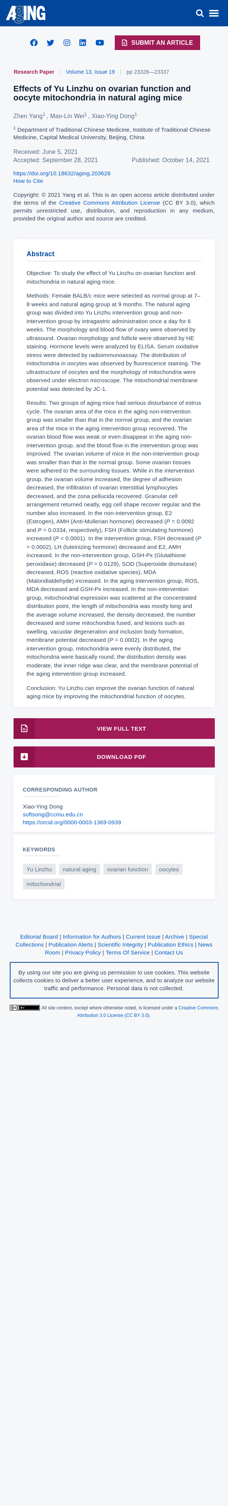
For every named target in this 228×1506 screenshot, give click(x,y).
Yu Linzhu (39, 869)
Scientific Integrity (120, 944)
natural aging (79, 869)
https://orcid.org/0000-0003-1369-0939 (72, 822)
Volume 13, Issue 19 (90, 72)
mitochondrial (44, 884)
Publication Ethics (170, 944)
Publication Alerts (71, 944)
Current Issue (143, 936)
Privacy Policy (83, 952)
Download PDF (80, 756)
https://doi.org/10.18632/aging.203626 (62, 173)
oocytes (169, 869)
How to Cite (28, 181)
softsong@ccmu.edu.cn (53, 814)
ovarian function (127, 869)
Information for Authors (92, 936)
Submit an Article (157, 42)
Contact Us (169, 952)
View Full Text (80, 728)
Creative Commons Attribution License (109, 202)
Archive (174, 936)
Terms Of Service (128, 952)
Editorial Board (39, 936)
